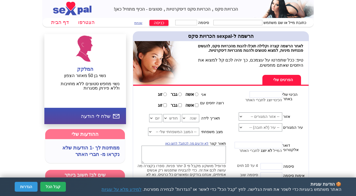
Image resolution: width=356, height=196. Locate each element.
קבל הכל (53, 187)
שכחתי (138, 22)
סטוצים (155, 9)
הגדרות (26, 187)
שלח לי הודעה (96, 116)
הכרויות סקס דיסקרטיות (187, 9)
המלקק (85, 69)
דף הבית (60, 22)
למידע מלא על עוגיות (121, 189)
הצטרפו (86, 22)
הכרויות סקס (225, 9)
